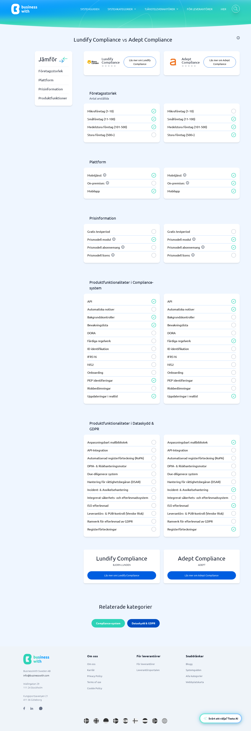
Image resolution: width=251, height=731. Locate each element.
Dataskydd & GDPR (143, 623)
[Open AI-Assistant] (220, 718)
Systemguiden (193, 670)
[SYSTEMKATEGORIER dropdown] (122, 9)
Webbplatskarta (195, 682)
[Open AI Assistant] (41, 708)
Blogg (189, 664)
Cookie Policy (94, 688)
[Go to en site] (164, 720)
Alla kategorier (194, 676)
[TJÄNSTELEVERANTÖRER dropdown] (162, 9)
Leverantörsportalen (148, 670)
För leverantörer (146, 664)
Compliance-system (108, 623)
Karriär (91, 670)
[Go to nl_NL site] (145, 720)
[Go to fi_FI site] (135, 720)
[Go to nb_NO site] (154, 720)
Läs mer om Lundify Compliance (139, 62)
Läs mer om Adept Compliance (219, 62)
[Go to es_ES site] (125, 720)
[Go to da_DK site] (115, 720)
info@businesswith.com (36, 675)
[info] (238, 37)
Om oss (91, 664)
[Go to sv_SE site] (86, 720)
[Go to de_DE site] (106, 720)
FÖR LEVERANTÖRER (199, 9)
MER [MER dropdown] (223, 9)
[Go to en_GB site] (96, 720)
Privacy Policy (94, 676)
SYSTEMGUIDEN (89, 9)
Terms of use (94, 682)
